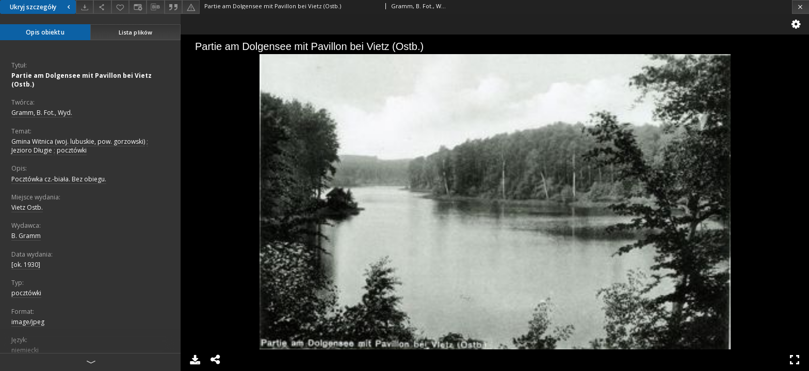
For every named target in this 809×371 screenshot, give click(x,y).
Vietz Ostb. (27, 207)
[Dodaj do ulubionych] (120, 7)
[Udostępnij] (102, 7)
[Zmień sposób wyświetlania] (138, 7)
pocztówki (72, 150)
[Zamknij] (800, 7)
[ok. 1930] (25, 264)
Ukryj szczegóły (41, 7)
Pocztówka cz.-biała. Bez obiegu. (58, 179)
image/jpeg (27, 321)
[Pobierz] (84, 7)
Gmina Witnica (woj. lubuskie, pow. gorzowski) (78, 141)
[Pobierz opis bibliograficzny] (155, 7)
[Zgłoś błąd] (191, 7)
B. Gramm (26, 235)
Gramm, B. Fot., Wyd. (41, 112)
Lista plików (135, 32)
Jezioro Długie (31, 150)
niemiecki (25, 350)
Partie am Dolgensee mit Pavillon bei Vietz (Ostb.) (81, 80)
